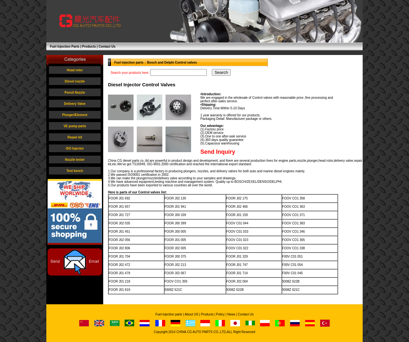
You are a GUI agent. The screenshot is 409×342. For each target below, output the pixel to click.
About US (191, 314)
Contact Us (106, 46)
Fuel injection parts (168, 314)
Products (89, 46)
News (231, 314)
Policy (220, 314)
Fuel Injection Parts (64, 46)
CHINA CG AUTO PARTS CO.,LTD (201, 332)
